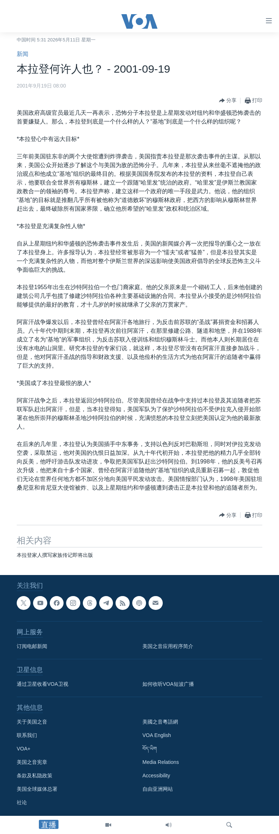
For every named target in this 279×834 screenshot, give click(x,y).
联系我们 (27, 735)
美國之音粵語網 (160, 722)
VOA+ (24, 749)
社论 (22, 802)
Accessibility (156, 775)
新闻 (22, 54)
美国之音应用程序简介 (167, 646)
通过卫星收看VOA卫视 (42, 684)
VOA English (156, 735)
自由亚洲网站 (157, 789)
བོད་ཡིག (149, 749)
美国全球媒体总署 (37, 789)
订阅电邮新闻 (32, 646)
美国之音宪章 (32, 762)
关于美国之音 (32, 722)
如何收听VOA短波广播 (168, 684)
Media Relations (160, 762)
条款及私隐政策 (34, 775)
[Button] (227, 100)
